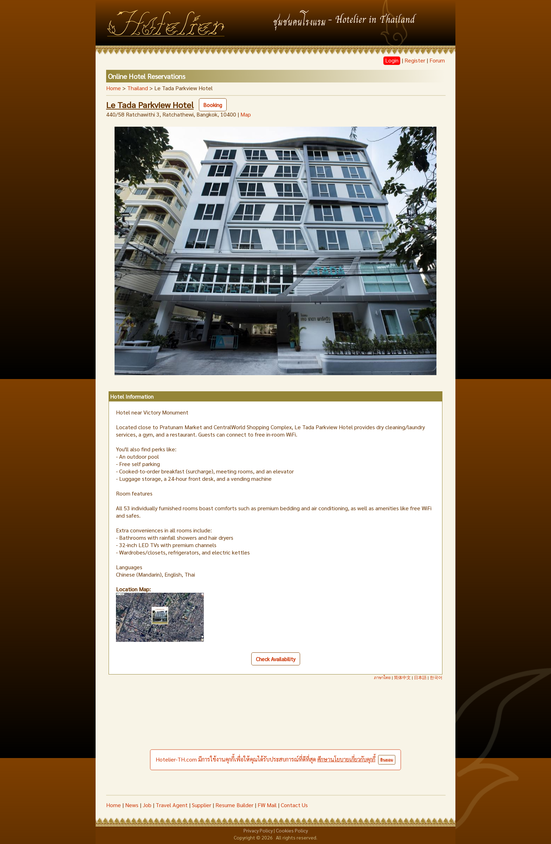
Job (147, 805)
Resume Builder (234, 805)
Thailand (137, 88)
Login (391, 60)
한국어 (436, 677)
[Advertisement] (275, 742)
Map (245, 114)
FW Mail (267, 805)
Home (113, 88)
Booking (212, 104)
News (131, 805)
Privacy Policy (258, 830)
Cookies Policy (292, 830)
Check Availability (276, 659)
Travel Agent (172, 805)
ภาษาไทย (382, 677)
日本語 (420, 677)
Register (414, 60)
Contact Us (294, 805)
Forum (437, 60)
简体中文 (402, 677)
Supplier (201, 805)
